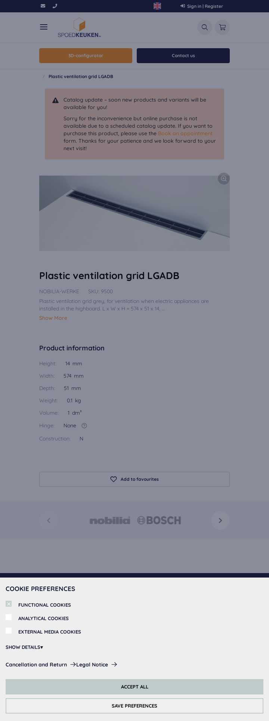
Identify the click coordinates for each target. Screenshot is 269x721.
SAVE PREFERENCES (134, 706)
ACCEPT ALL (134, 687)
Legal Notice (92, 664)
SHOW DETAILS (23, 647)
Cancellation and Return (36, 664)
